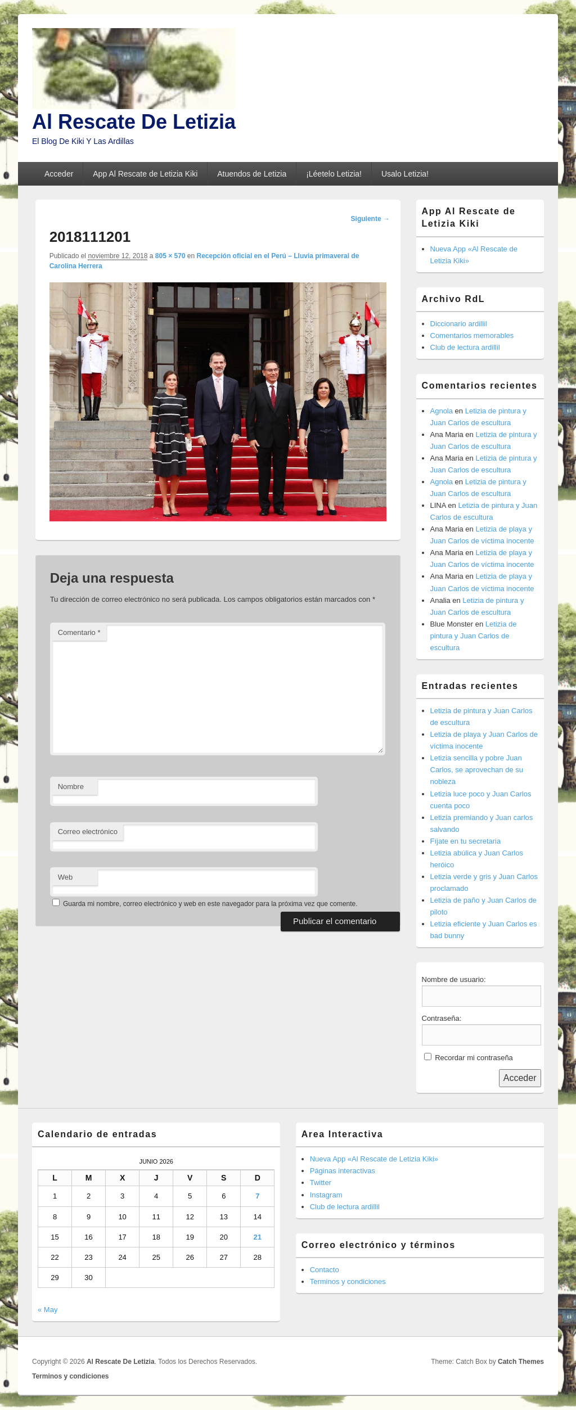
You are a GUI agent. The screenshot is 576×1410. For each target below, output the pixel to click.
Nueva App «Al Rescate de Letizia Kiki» (374, 1159)
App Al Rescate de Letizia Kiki (145, 173)
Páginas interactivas (342, 1170)
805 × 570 (170, 256)
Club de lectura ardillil (465, 347)
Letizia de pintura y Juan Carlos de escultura (473, 636)
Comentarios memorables (472, 335)
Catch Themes (521, 1362)
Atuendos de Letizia (251, 173)
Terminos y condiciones (348, 1281)
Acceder (58, 173)
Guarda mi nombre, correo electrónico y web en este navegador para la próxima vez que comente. (210, 904)
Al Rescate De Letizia (134, 121)
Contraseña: (442, 1018)
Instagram (326, 1195)
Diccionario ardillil (458, 323)
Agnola (441, 411)
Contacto (324, 1269)
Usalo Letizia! (405, 173)
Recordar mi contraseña (474, 1057)
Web (65, 877)
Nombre (71, 786)
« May (47, 1309)
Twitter (320, 1182)
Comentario (79, 632)
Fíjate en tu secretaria (465, 841)
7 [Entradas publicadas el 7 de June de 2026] (257, 1196)
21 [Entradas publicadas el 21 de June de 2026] (258, 1237)
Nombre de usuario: (454, 979)
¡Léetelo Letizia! (334, 173)
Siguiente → (370, 219)
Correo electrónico (88, 831)
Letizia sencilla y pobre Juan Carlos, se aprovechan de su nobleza (476, 770)
